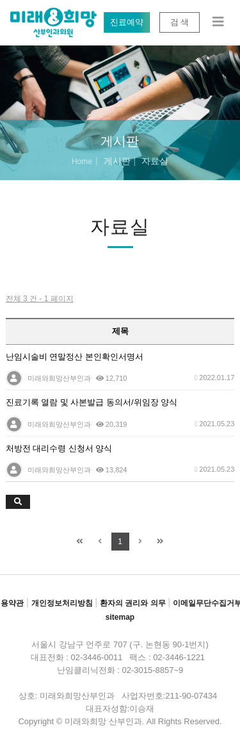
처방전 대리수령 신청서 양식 (59, 448)
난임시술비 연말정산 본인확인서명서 (74, 356)
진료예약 (126, 22)
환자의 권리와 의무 (133, 603)
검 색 (179, 22)
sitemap (120, 617)
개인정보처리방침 (62, 603)
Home (82, 161)
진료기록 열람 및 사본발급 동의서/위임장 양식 (92, 402)
